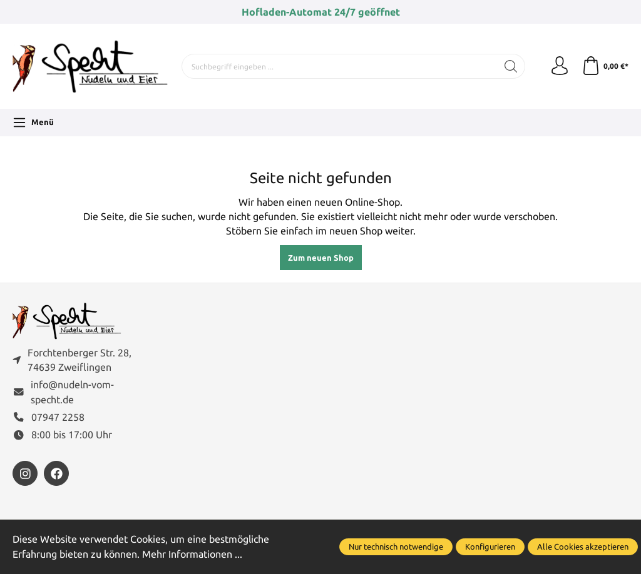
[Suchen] (511, 66)
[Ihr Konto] (559, 66)
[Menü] (33, 122)
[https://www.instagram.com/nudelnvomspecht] (25, 473)
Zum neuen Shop (321, 257)
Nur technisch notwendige (396, 546)
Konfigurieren (490, 546)
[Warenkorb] (605, 66)
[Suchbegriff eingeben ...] (340, 66)
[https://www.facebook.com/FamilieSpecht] (56, 473)
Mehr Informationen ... (192, 554)
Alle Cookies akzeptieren (582, 546)
